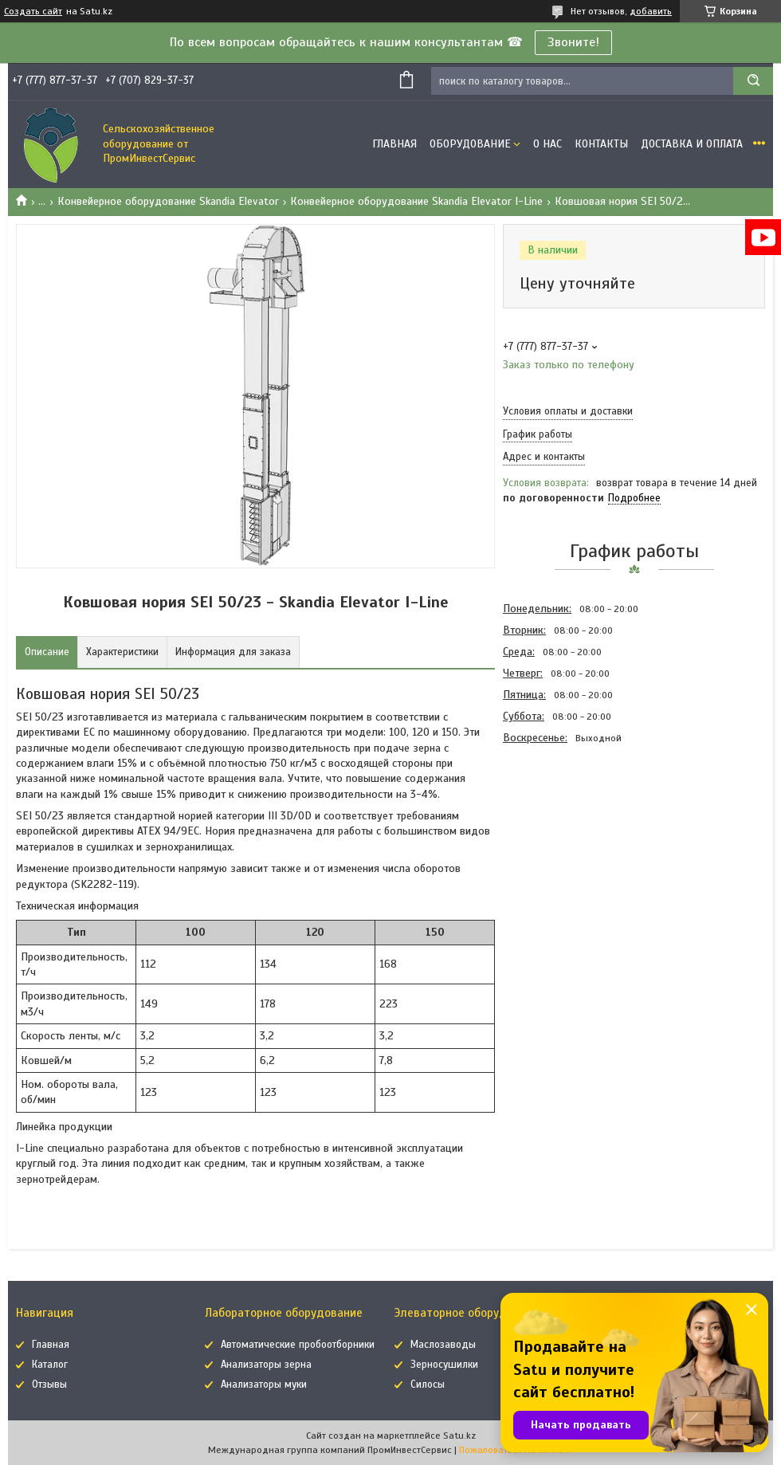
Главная (394, 144)
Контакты (601, 144)
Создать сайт (33, 11)
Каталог (50, 1364)
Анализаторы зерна (266, 1364)
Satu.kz (459, 1435)
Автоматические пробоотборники (298, 1344)
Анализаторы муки (264, 1384)
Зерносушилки (444, 1364)
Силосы (427, 1384)
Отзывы (49, 1384)
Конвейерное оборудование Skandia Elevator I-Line (416, 201)
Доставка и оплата (692, 144)
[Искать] (753, 81)
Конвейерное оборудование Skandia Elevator (168, 201)
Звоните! (573, 42)
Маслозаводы (443, 1344)
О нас (547, 144)
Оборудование (470, 144)
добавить (651, 11)
